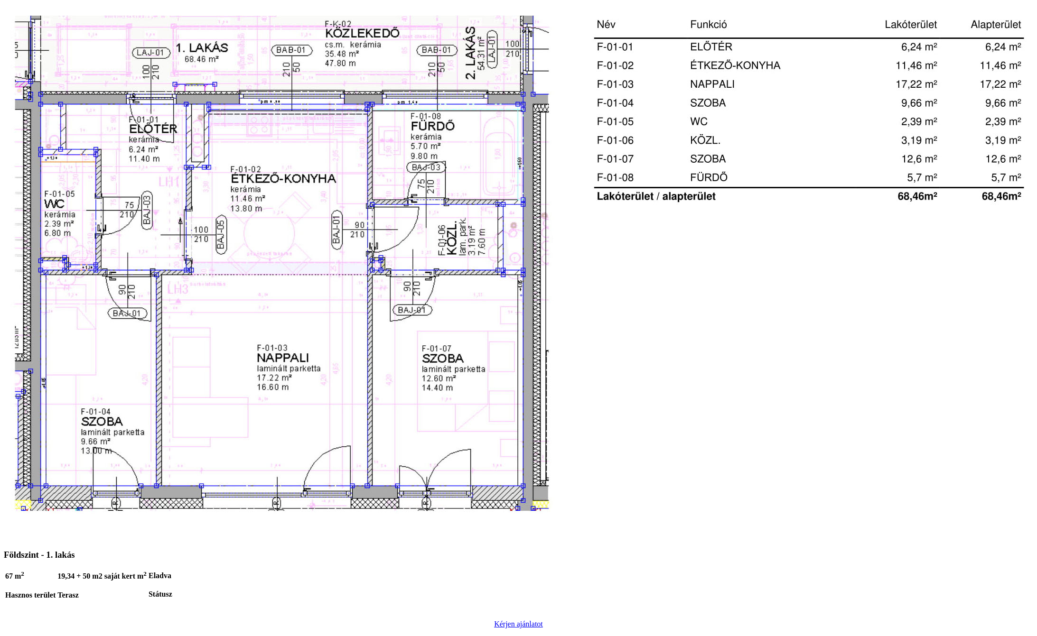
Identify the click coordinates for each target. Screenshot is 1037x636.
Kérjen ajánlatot (518, 624)
